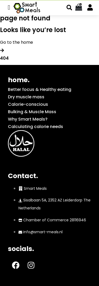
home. (19, 80)
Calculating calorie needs (35, 127)
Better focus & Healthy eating (39, 89)
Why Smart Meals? (28, 119)
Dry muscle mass (26, 97)
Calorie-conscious (28, 104)
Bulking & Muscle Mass (32, 112)
